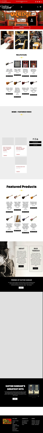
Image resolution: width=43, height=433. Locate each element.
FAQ (13, 423)
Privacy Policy (14, 428)
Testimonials (14, 424)
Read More (5, 155)
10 (33, 397)
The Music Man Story (20, 166)
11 (35, 397)
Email (23, 424)
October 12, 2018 (18, 168)
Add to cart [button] (9, 76)
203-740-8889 (24, 423)
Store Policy (14, 429)
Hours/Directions (15, 430)
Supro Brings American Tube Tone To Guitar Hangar (20, 148)
